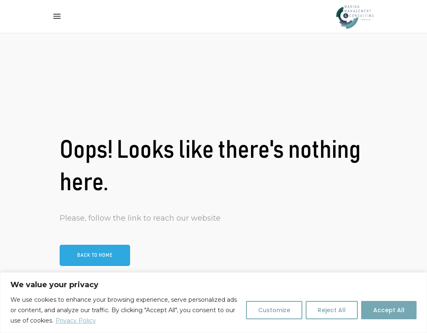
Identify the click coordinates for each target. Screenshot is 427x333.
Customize (274, 310)
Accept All (388, 310)
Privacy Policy (75, 320)
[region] (213, 302)
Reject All (332, 310)
